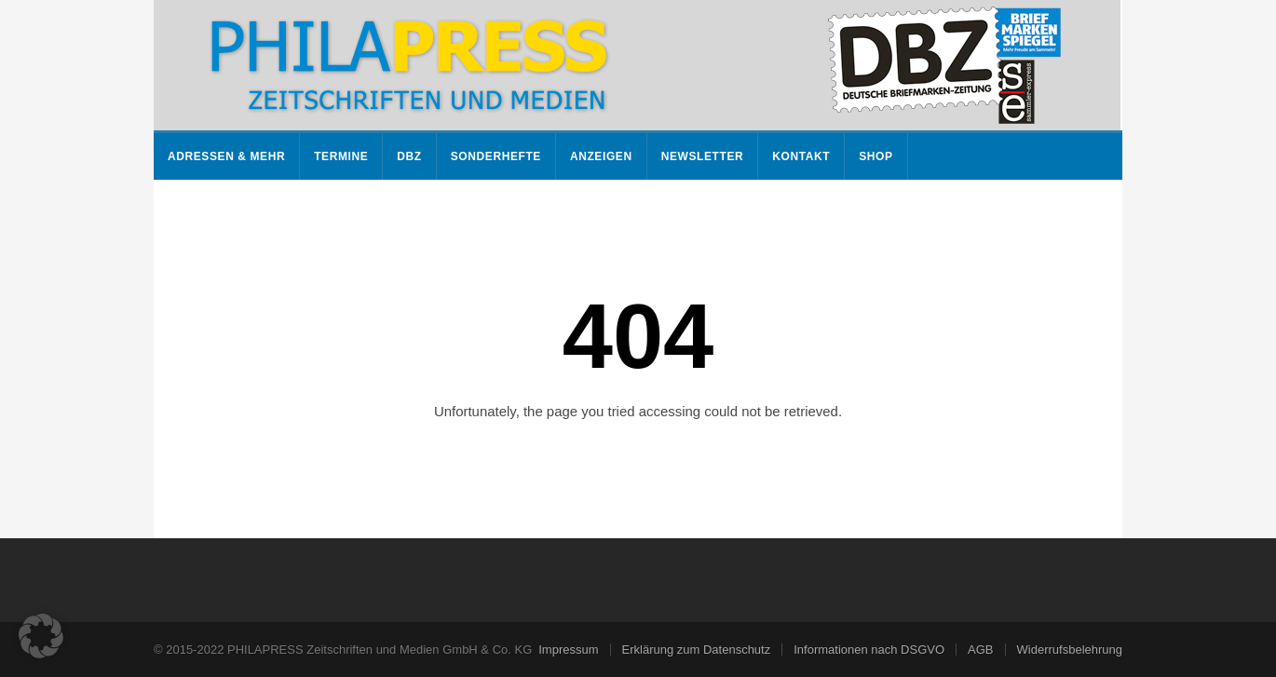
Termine (341, 156)
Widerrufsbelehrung (1069, 649)
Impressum (568, 649)
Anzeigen (601, 156)
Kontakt (801, 156)
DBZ (409, 156)
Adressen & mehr (226, 156)
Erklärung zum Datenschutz (696, 649)
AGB (980, 649)
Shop (875, 156)
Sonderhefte (496, 156)
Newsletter (702, 156)
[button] (41, 636)
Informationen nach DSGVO (869, 649)
